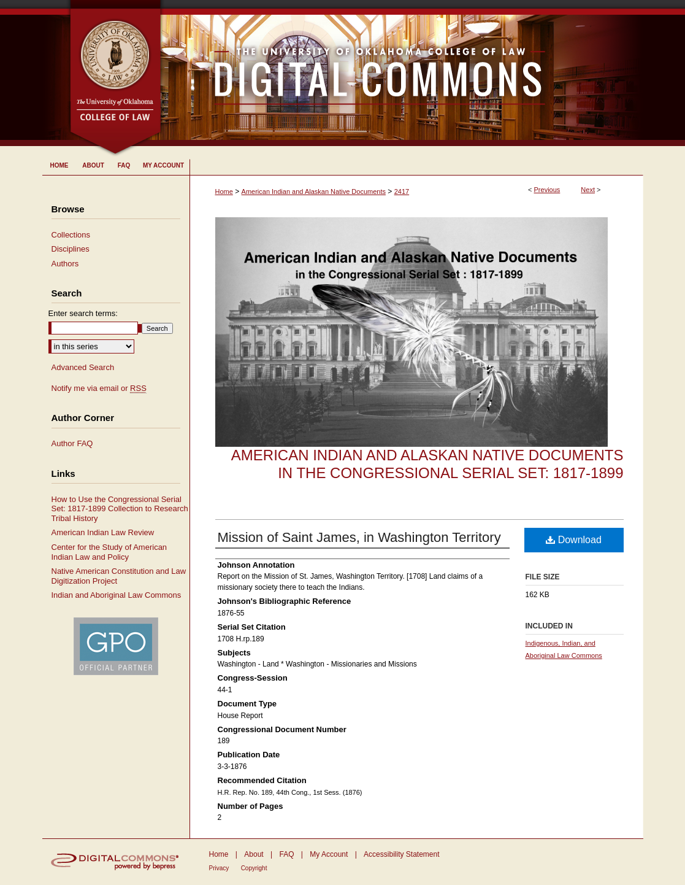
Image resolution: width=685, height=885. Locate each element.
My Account (329, 854)
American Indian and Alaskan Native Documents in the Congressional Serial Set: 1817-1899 (427, 464)
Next (588, 189)
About (253, 854)
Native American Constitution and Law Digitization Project (119, 575)
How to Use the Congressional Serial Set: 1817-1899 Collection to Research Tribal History (120, 509)
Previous (547, 189)
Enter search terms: (83, 313)
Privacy (219, 868)
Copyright (254, 868)
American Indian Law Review (103, 532)
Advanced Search (83, 367)
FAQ (286, 854)
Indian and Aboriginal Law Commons (117, 595)
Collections (71, 234)
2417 (401, 191)
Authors (65, 263)
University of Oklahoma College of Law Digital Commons (402, 73)
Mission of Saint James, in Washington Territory (359, 537)
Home (224, 191)
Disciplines (71, 248)
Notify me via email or (99, 388)
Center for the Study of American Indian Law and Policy (109, 552)
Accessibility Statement (401, 854)
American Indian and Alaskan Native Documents (314, 191)
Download (574, 540)
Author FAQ (72, 443)
